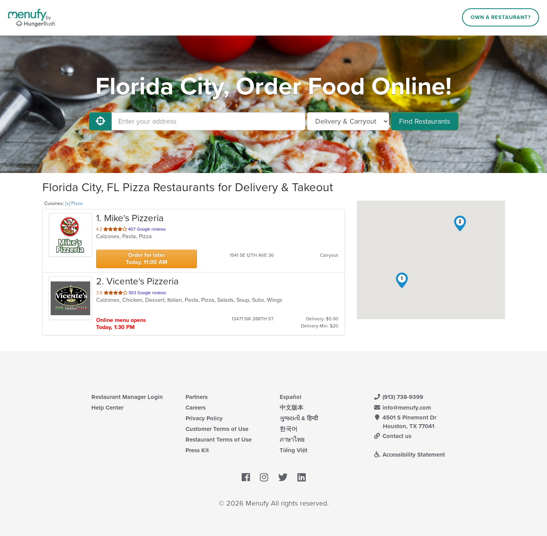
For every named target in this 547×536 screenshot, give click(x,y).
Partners (196, 397)
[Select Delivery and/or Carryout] (348, 121)
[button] (402, 280)
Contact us (393, 436)
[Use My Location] (100, 121)
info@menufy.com (403, 407)
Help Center (107, 407)
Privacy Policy (204, 418)
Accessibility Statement (409, 454)
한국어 (288, 429)
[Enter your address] (208, 121)
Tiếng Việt (293, 450)
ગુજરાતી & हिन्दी (299, 418)
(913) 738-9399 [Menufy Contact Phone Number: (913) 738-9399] (399, 397)
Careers (195, 407)
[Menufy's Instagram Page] (264, 477)
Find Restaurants (424, 121)
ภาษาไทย (292, 439)
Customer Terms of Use (216, 429)
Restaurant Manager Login (127, 397)
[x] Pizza (73, 203)
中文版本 (291, 407)
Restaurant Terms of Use (218, 439)
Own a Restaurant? (501, 17)
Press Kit (197, 450)
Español (290, 397)
